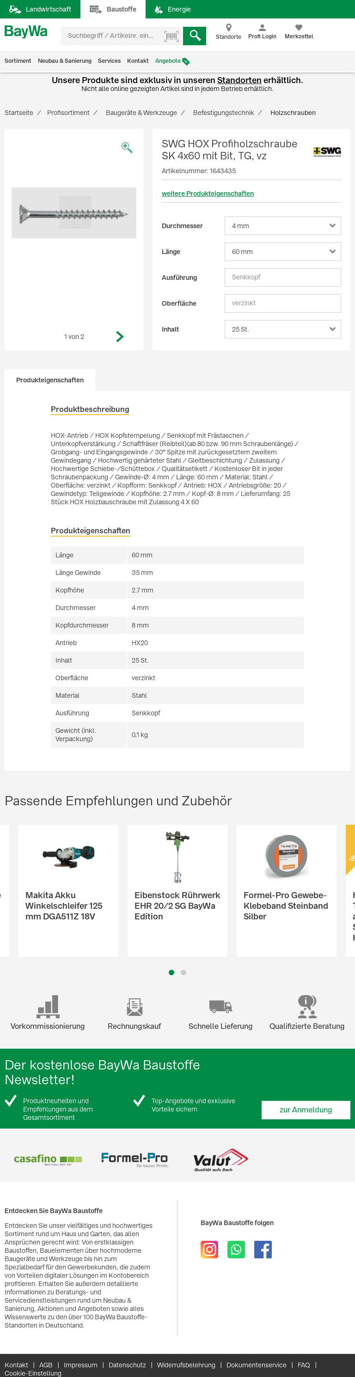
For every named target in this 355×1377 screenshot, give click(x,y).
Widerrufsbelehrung (186, 1365)
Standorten (239, 80)
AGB (46, 1365)
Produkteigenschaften (50, 380)
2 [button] (183, 972)
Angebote (168, 61)
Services (109, 61)
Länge (171, 252)
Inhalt (170, 329)
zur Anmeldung (306, 1110)
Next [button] (120, 336)
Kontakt (138, 61)
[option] (74, 213)
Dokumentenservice (256, 1365)
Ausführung (179, 277)
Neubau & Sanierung (65, 61)
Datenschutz (127, 1365)
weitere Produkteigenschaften (208, 193)
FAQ (304, 1365)
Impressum (81, 1365)
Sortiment (18, 61)
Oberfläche (179, 303)
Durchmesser (182, 226)
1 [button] (171, 972)
